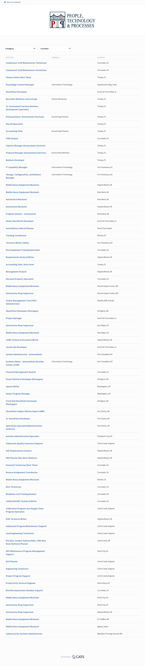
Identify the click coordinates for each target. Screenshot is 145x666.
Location (56, 48)
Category (20, 48)
